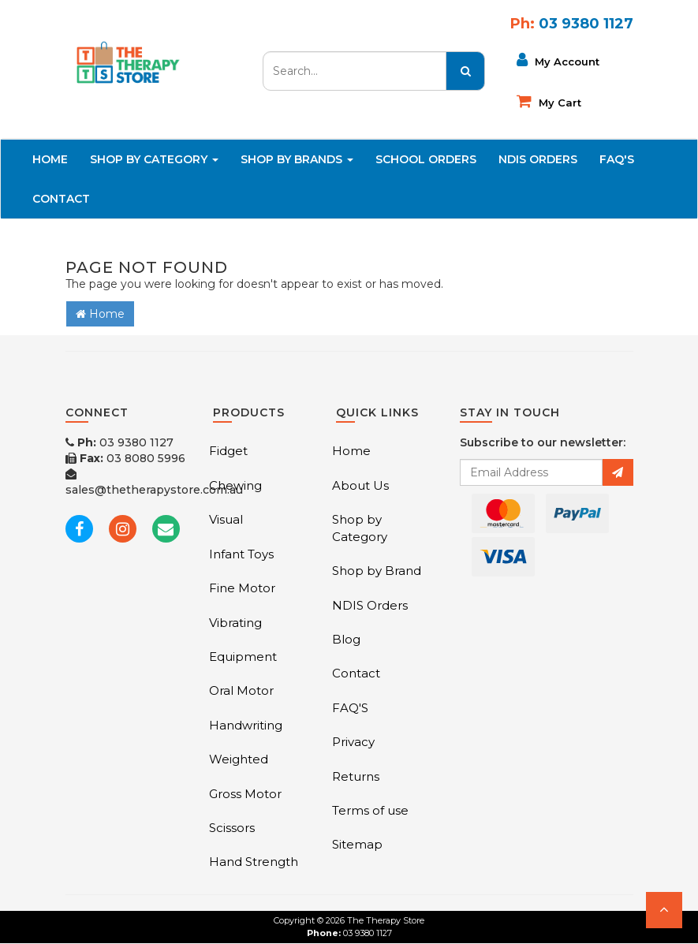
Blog (346, 639)
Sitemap (357, 844)
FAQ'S (616, 159)
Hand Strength (253, 861)
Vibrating (235, 622)
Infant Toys (241, 554)
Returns (355, 776)
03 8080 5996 (125, 458)
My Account (558, 60)
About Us (360, 485)
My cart (549, 101)
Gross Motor (245, 793)
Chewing (235, 485)
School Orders (425, 159)
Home (50, 159)
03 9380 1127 (119, 442)
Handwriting (245, 725)
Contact (61, 199)
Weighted (238, 759)
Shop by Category (359, 527)
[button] (664, 910)
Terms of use (370, 810)
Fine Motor (242, 587)
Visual (226, 519)
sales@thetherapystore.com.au (154, 482)
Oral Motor (241, 690)
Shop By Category (154, 159)
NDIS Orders (537, 159)
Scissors (232, 827)
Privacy (353, 741)
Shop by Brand (376, 570)
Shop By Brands (297, 159)
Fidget (228, 450)
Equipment (243, 656)
